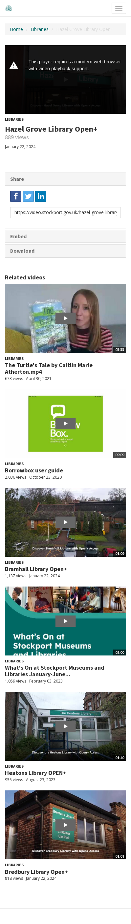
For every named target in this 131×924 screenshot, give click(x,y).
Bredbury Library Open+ (36, 872)
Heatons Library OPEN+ (35, 773)
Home (16, 29)
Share (17, 178)
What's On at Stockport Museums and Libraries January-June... (54, 671)
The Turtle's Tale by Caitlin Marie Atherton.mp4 (49, 368)
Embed (18, 236)
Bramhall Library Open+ (36, 569)
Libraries (40, 29)
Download (22, 250)
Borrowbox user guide (34, 470)
